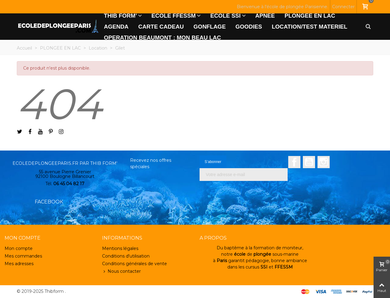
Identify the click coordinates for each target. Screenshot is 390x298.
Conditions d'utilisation (126, 256)
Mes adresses (19, 263)
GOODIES (249, 26)
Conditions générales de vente (134, 263)
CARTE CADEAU (161, 26)
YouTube (309, 162)
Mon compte (19, 248)
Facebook (294, 162)
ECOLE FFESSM (173, 15)
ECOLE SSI (225, 15)
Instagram (323, 162)
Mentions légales (120, 248)
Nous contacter (121, 271)
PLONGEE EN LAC (310, 15)
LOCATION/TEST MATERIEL (309, 26)
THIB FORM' (120, 15)
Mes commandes (23, 256)
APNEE (265, 15)
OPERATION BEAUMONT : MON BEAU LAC (162, 37)
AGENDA (116, 26)
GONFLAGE (209, 26)
